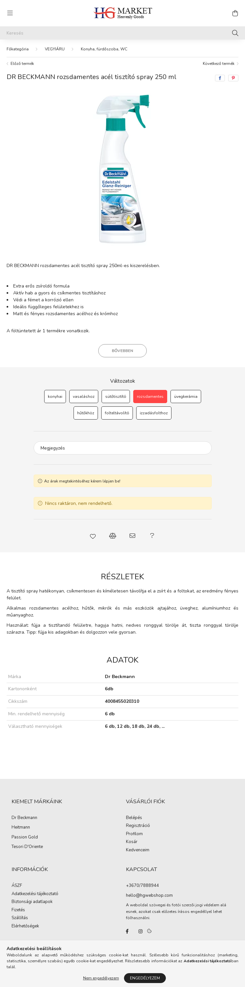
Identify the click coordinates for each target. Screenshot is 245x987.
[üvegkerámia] (185, 396)
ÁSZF (17, 886)
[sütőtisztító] (116, 396)
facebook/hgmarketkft (127, 931)
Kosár (132, 842)
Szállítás (20, 918)
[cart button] (235, 13)
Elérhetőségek (25, 926)
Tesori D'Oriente (27, 847)
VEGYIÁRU (55, 49)
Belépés (134, 818)
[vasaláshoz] (83, 396)
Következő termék (218, 63)
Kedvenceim (137, 850)
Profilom (134, 834)
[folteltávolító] (117, 413)
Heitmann (21, 827)
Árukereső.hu (122, 978)
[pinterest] (233, 78)
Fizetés (18, 910)
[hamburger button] (9, 13)
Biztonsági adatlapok (32, 902)
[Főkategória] (18, 49)
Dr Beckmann (24, 818)
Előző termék (22, 63)
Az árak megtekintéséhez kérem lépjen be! (82, 481)
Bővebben (122, 350)
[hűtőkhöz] (86, 413)
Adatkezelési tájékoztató (35, 894)
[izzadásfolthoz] (153, 413)
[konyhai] (55, 396)
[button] (93, 535)
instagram (140, 931)
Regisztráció (138, 826)
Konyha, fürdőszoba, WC (104, 49)
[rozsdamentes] (150, 396)
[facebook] (220, 78)
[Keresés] (122, 33)
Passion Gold (25, 837)
